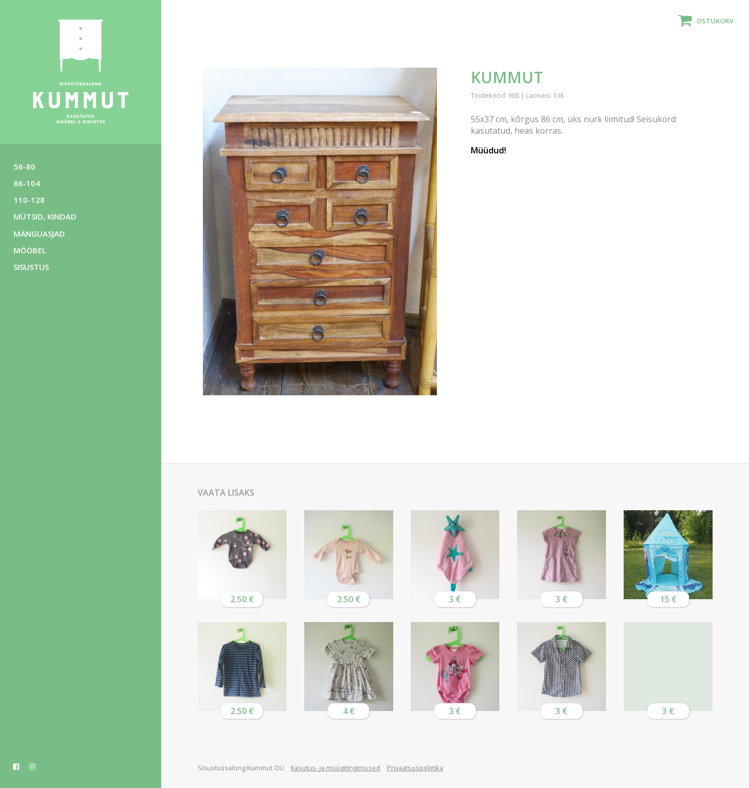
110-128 (29, 200)
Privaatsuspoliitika (415, 767)
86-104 (27, 183)
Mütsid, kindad (45, 216)
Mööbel (30, 250)
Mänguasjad (39, 233)
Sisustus (31, 267)
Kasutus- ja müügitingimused (335, 767)
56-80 (24, 166)
